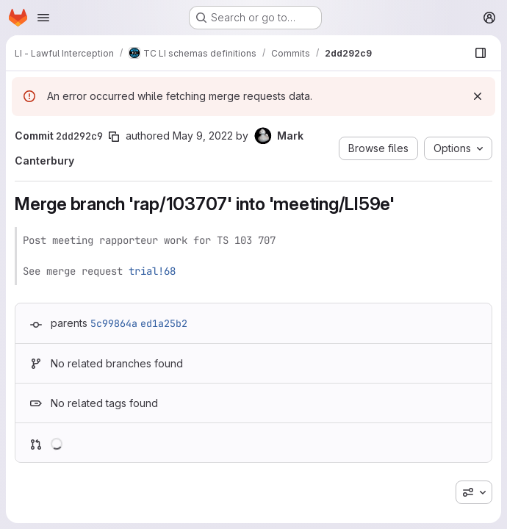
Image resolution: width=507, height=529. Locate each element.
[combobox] (474, 492)
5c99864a (113, 323)
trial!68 (152, 271)
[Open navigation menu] (43, 17)
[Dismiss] (477, 96)
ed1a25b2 (163, 323)
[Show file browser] (480, 53)
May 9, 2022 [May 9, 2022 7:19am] (203, 135)
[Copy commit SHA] (114, 136)
